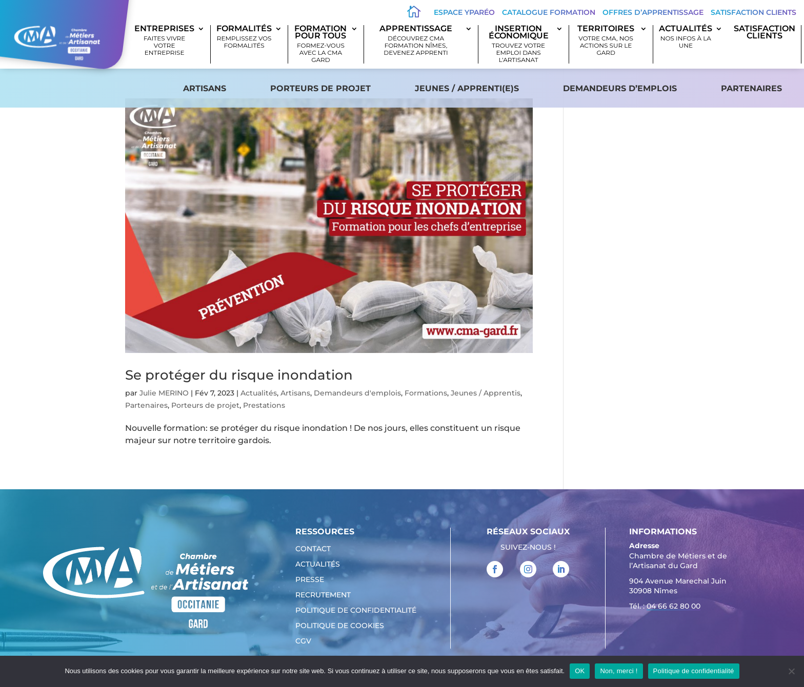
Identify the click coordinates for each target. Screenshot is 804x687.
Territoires (606, 40)
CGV (303, 641)
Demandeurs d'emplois (357, 393)
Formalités (244, 37)
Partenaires (751, 88)
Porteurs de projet (320, 88)
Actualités (685, 37)
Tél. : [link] (664, 607)
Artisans (204, 88)
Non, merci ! (618, 671)
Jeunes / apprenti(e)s (467, 88)
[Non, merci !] (791, 671)
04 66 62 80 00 (673, 606)
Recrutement (323, 595)
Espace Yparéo (464, 12)
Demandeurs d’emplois (620, 88)
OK (580, 671)
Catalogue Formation (548, 12)
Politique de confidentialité (355, 611)
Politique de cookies (339, 626)
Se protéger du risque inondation (239, 375)
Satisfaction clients (753, 12)
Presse (309, 580)
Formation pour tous (321, 44)
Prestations (264, 405)
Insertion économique (518, 44)
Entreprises (164, 40)
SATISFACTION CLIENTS (764, 32)
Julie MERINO (164, 393)
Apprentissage (416, 40)
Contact (313, 549)
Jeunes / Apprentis (485, 393)
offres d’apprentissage (653, 12)
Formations (426, 393)
